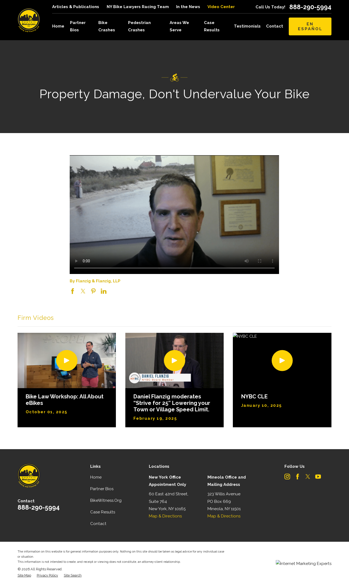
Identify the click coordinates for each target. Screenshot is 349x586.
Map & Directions (165, 516)
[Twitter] (308, 476)
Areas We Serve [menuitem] (179, 26)
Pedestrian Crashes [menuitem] (139, 26)
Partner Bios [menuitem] (78, 26)
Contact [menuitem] (274, 26)
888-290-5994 (310, 7)
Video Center (221, 6)
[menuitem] (24, 576)
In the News (188, 6)
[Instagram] (287, 476)
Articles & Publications (75, 6)
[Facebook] (297, 476)
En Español (310, 26)
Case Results (102, 512)
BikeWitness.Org (106, 500)
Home (96, 477)
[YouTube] (318, 476)
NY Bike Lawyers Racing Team (138, 6)
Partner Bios (101, 488)
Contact (98, 523)
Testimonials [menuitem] (247, 26)
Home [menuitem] (58, 26)
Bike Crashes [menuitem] (106, 26)
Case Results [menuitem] (212, 26)
